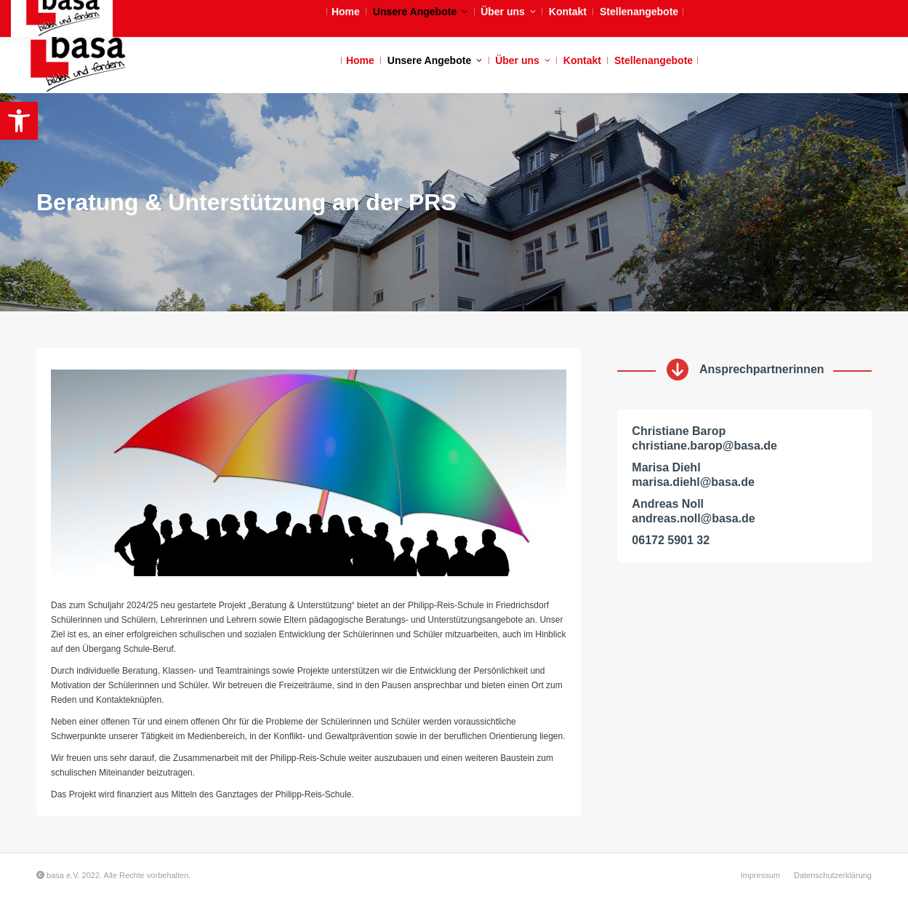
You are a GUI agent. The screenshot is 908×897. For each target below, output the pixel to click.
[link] (19, 121)
